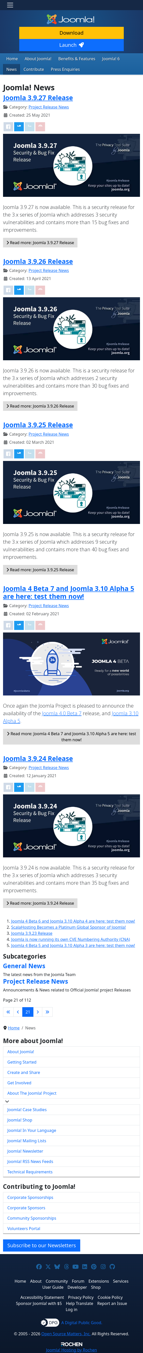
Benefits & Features (76, 58)
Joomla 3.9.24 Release (38, 758)
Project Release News (49, 107)
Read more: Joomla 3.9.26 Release (40, 406)
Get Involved (19, 1083)
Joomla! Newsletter (25, 1151)
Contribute (34, 69)
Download (71, 32)
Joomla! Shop (19, 1120)
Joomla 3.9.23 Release (31, 933)
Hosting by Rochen (71, 1350)
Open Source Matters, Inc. (66, 1334)
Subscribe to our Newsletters (41, 1245)
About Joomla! (38, 58)
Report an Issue (112, 1303)
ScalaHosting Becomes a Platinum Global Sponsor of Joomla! (68, 927)
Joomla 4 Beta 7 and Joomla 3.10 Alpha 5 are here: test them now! (68, 592)
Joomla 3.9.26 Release (38, 261)
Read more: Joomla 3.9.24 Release (40, 903)
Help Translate (79, 1303)
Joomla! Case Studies (27, 1109)
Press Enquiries (65, 69)
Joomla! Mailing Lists (26, 1141)
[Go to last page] (47, 1012)
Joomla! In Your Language (31, 1130)
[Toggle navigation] (10, 5)
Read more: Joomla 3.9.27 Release (40, 242)
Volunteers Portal (23, 1228)
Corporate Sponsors (26, 1208)
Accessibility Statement (42, 1297)
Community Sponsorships (31, 1218)
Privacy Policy (81, 1297)
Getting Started (21, 1062)
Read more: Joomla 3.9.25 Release (40, 570)
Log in (71, 1309)
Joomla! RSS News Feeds (30, 1161)
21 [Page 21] (28, 1012)
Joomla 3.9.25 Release (38, 424)
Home (12, 58)
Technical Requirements (30, 1172)
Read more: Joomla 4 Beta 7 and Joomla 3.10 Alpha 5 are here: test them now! (71, 737)
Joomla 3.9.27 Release (38, 97)
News (11, 69)
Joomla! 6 (111, 58)
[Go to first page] (8, 1012)
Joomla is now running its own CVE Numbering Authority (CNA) (70, 939)
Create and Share (23, 1072)
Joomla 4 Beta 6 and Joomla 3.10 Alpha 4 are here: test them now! (73, 921)
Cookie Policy (110, 1297)
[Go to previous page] (18, 1012)
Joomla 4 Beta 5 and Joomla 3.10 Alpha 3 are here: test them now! (73, 945)
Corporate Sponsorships (30, 1197)
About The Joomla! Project (31, 1093)
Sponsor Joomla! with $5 (39, 1303)
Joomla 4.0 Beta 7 (61, 713)
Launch (71, 44)
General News (24, 966)
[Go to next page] (37, 1012)
